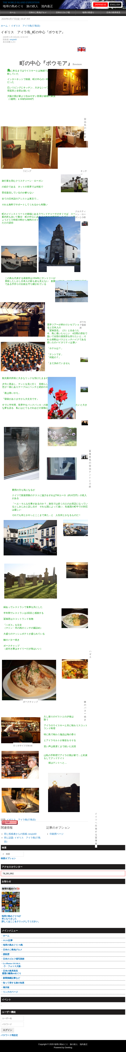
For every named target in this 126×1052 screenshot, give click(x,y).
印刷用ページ (56, 834)
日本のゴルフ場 (63, 12)
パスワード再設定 (9, 1035)
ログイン (7, 1030)
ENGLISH (115, 4)
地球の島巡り (88, 12)
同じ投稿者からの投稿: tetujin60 (20, 834)
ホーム (13, 12)
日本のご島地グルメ (38, 12)
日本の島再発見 (113, 12)
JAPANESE (100, 4)
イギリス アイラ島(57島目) (21, 819)
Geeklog (68, 1047)
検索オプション (8, 858)
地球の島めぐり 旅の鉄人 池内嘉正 (28, 6)
